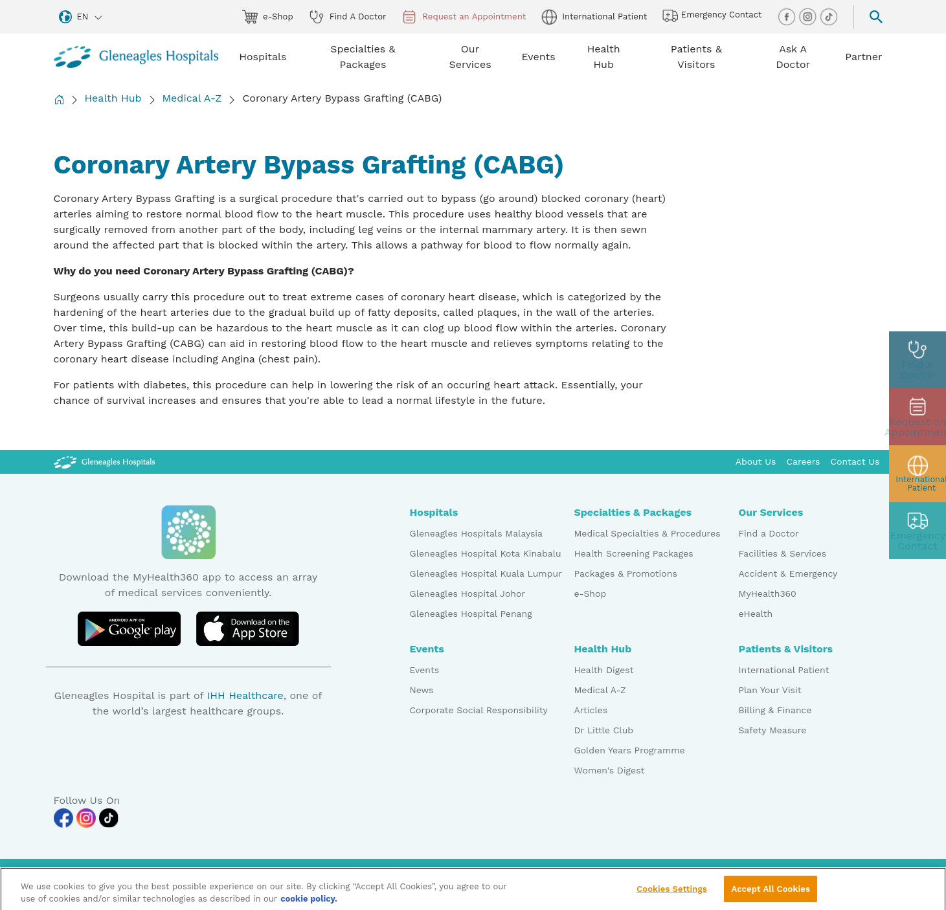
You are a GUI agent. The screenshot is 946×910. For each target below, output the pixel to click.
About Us (756, 461)
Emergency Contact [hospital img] (711, 15)
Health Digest (604, 670)
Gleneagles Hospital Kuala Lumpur (486, 573)
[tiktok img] (829, 16)
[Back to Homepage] (59, 99)
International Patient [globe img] (594, 17)
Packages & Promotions (625, 573)
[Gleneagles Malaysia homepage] (136, 57)
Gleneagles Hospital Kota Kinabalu (485, 553)
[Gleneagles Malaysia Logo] (104, 461)
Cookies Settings (671, 894)
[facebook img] (788, 16)
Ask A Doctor (793, 57)
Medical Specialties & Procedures (647, 533)
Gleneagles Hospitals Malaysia (476, 533)
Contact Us (854, 461)
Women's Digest (609, 770)
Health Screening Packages (633, 553)
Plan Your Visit (770, 690)
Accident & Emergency (788, 573)
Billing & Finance (775, 710)
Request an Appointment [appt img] (463, 17)
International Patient (784, 670)
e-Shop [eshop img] (267, 17)
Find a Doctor (769, 533)
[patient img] (917, 473)
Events (425, 670)
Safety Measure (773, 730)
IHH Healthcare (245, 695)
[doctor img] (917, 359)
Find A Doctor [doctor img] (348, 17)
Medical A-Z (192, 98)
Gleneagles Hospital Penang (471, 613)
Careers (803, 461)
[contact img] (917, 530)
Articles (591, 710)
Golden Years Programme (629, 750)
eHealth (756, 613)
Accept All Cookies (770, 894)
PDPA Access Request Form (640, 870)
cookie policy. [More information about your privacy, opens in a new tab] (308, 904)
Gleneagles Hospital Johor (468, 593)
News (422, 690)
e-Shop (590, 593)
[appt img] (917, 416)
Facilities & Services (783, 553)
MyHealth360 (767, 593)
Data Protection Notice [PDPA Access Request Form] (522, 870)
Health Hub (113, 98)
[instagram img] (808, 16)
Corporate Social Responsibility (479, 710)
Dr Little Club (604, 730)
